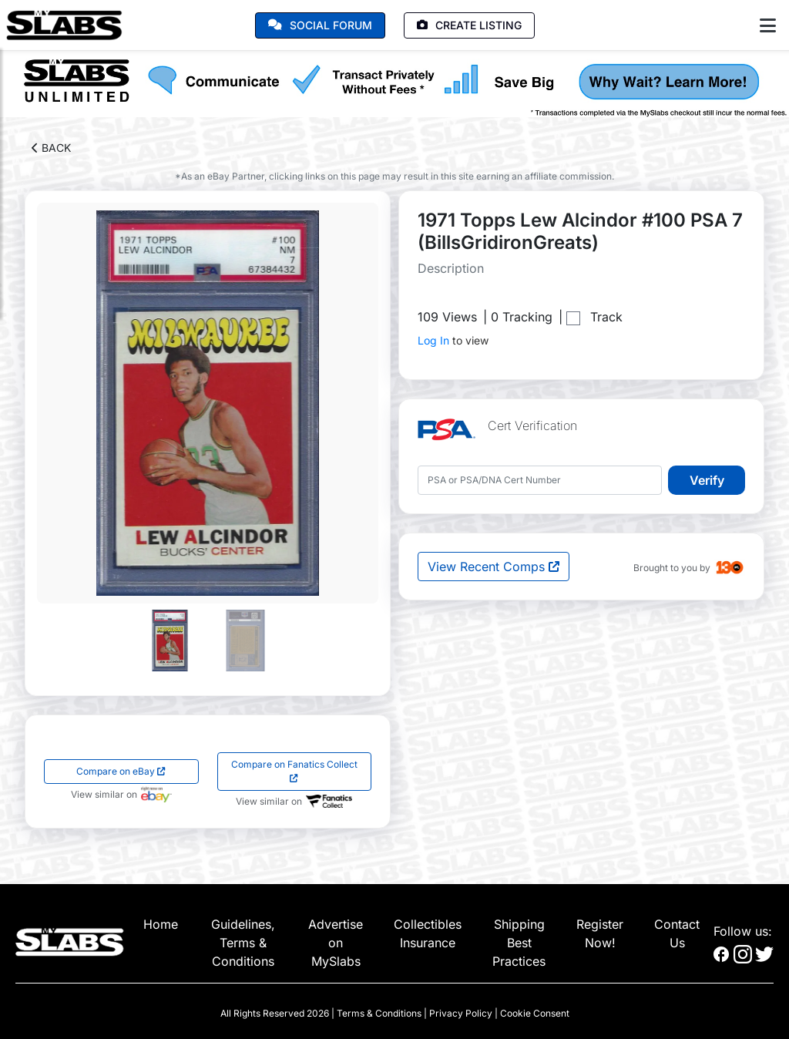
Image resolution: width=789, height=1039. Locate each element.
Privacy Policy (460, 1013)
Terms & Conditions (379, 1013)
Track (606, 316)
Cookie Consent (534, 1013)
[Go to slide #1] (170, 640)
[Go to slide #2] (245, 640)
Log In (433, 340)
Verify (707, 480)
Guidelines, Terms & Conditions (243, 942)
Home (160, 924)
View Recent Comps (493, 566)
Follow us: (742, 931)
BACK (51, 147)
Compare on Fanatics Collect (294, 770)
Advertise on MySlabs (335, 942)
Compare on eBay (121, 771)
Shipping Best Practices (519, 942)
